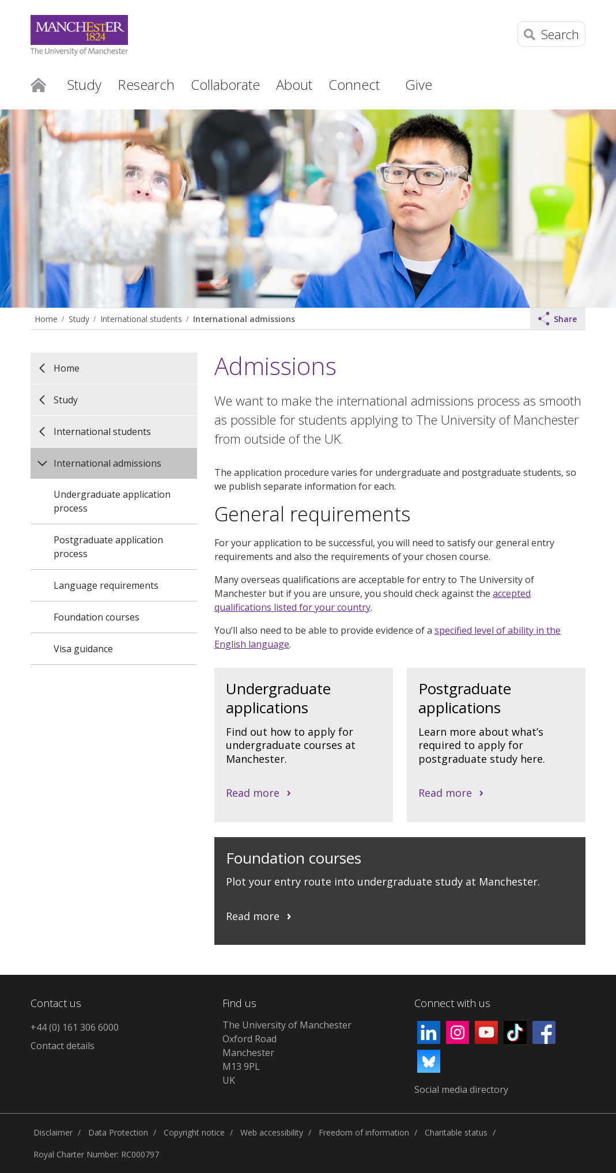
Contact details (63, 1045)
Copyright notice (194, 1132)
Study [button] (84, 84)
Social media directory (461, 1089)
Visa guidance (83, 648)
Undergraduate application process (112, 501)
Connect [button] (354, 84)
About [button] (294, 84)
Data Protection (118, 1132)
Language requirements (106, 585)
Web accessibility (271, 1132)
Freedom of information (364, 1132)
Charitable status (456, 1132)
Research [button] (146, 84)
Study (79, 318)
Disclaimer (53, 1132)
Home (38, 84)
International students (141, 318)
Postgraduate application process (108, 546)
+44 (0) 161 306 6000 (75, 1027)
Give (418, 84)
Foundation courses (96, 617)
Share (557, 319)
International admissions (244, 318)
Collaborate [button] (225, 84)
